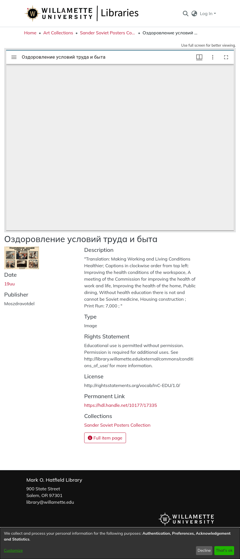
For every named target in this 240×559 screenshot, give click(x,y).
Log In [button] (207, 13)
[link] (117, 425)
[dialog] (120, 543)
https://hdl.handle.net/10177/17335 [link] (120, 405)
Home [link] (30, 32)
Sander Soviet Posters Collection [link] (108, 32)
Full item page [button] (105, 438)
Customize (13, 550)
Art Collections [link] (58, 32)
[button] (185, 13)
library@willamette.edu (50, 502)
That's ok (224, 550)
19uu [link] (9, 283)
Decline (204, 550)
